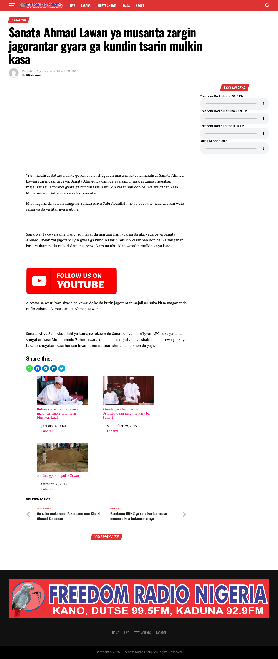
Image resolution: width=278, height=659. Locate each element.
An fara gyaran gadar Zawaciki (62, 460)
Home (115, 633)
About (140, 5)
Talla (126, 5)
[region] (106, 125)
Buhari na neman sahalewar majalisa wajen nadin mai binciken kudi (62, 398)
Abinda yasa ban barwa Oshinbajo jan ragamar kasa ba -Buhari (128, 398)
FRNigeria (33, 75)
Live (72, 5)
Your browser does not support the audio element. (234, 104)
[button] (29, 368)
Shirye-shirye (107, 5)
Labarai (86, 5)
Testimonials (142, 633)
